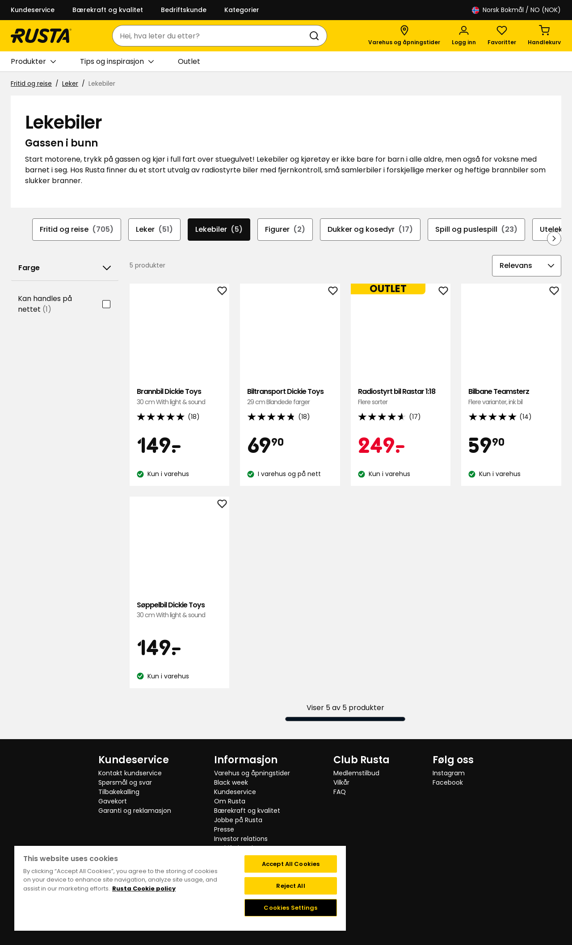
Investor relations (241, 838)
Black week (231, 782)
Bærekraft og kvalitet (107, 9)
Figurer (285, 229)
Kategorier (241, 9)
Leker (70, 83)
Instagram (449, 773)
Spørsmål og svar (125, 782)
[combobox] (210, 36)
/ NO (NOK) (516, 10)
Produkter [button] (33, 61)
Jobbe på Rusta (238, 819)
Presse (224, 829)
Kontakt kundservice (130, 773)
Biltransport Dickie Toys (290, 397)
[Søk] (316, 36)
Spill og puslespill (476, 229)
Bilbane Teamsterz (511, 397)
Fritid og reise (31, 83)
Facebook (448, 782)
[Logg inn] (463, 35)
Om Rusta (229, 801)
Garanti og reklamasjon (134, 810)
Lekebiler (219, 229)
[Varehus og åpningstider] (404, 35)
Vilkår (341, 782)
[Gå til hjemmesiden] (41, 36)
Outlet (189, 61)
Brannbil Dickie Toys (180, 397)
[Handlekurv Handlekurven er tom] (544, 35)
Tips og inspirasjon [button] (117, 61)
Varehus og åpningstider (252, 773)
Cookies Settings (290, 907)
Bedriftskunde (183, 9)
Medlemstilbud (356, 773)
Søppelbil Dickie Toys (180, 610)
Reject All (290, 886)
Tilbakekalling (118, 791)
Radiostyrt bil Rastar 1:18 (401, 397)
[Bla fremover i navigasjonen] (554, 238)
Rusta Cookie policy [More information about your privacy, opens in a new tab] (144, 888)
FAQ (339, 791)
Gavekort (112, 801)
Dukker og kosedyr (370, 229)
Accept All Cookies (291, 864)
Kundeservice (33, 9)
